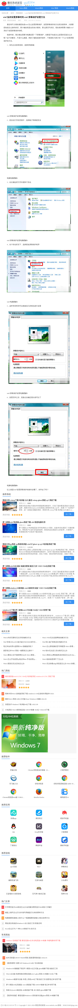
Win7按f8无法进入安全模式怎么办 (54, 651)
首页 (8, 8)
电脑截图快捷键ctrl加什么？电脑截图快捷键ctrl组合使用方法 (26, 918)
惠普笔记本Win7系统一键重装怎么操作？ (18, 651)
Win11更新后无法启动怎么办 (13, 664)
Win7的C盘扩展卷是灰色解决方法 (54, 642)
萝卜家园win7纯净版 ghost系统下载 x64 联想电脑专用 (24, 522)
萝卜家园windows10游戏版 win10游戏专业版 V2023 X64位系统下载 (29, 588)
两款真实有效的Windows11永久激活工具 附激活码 (22, 923)
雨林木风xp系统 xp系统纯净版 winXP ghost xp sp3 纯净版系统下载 (29, 544)
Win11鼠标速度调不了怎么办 (52, 659)
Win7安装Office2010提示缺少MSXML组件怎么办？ (21, 642)
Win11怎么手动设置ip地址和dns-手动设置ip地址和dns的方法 (25, 659)
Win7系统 (54, 8)
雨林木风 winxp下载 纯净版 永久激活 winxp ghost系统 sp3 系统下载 (30, 500)
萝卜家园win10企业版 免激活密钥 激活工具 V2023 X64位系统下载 (29, 566)
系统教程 (19, 13)
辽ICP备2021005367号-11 (10, 1005)
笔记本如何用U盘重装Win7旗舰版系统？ (18, 646)
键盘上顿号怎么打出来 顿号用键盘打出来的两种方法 (23, 912)
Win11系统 (23, 8)
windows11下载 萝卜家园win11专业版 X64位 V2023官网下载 (27, 610)
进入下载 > (69, 514)
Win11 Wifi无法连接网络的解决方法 (55, 638)
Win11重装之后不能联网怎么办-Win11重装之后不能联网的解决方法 (28, 655)
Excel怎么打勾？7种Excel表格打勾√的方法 (19, 928)
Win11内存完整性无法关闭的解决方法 (17, 638)
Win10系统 (39, 8)
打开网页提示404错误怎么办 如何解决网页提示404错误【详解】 (27, 907)
